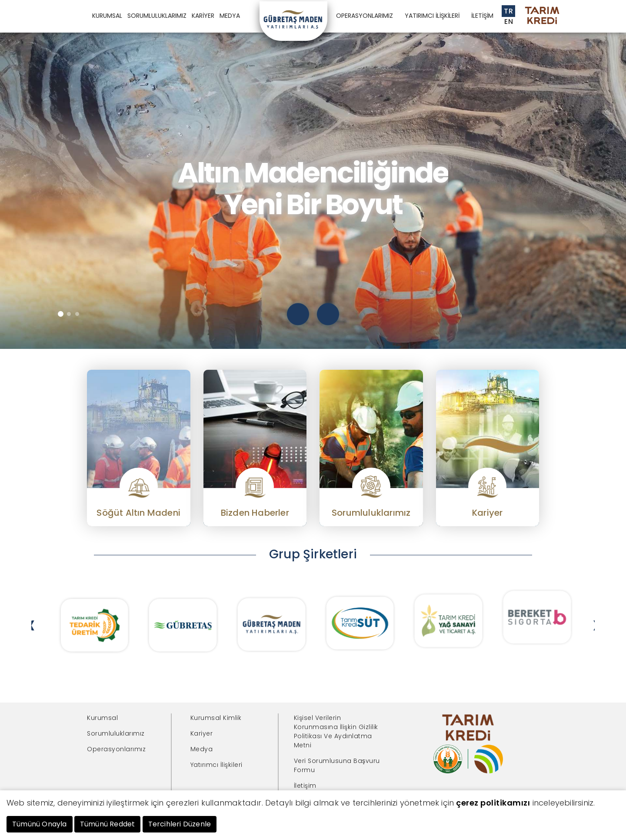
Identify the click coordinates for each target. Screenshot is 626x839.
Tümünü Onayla (39, 824)
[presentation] (298, 314)
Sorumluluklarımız (116, 733)
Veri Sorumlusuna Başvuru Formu (337, 765)
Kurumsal (102, 717)
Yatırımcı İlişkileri (216, 764)
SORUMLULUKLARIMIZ (156, 15)
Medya (201, 749)
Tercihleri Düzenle (179, 824)
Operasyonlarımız (116, 749)
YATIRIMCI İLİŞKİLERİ (432, 15)
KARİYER (203, 15)
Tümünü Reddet (107, 824)
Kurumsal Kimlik (216, 717)
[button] (61, 314)
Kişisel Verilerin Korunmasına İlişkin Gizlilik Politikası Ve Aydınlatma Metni (336, 731)
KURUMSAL (107, 15)
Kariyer (201, 733)
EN (508, 22)
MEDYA (230, 15)
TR (508, 11)
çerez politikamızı (493, 802)
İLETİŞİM (482, 15)
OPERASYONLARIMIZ (364, 15)
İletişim (305, 785)
